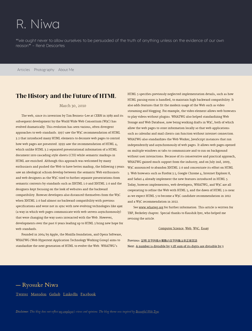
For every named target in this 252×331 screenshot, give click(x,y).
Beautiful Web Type (147, 312)
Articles (23, 69)
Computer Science (170, 228)
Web (188, 228)
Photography (44, 69)
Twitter (22, 294)
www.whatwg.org (151, 207)
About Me (66, 69)
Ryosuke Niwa (40, 285)
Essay (205, 228)
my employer (66, 312)
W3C (196, 228)
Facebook (88, 294)
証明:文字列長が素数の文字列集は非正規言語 (169, 240)
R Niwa (38, 23)
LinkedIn (70, 294)
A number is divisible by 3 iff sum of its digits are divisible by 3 (179, 246)
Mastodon (38, 294)
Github (54, 294)
